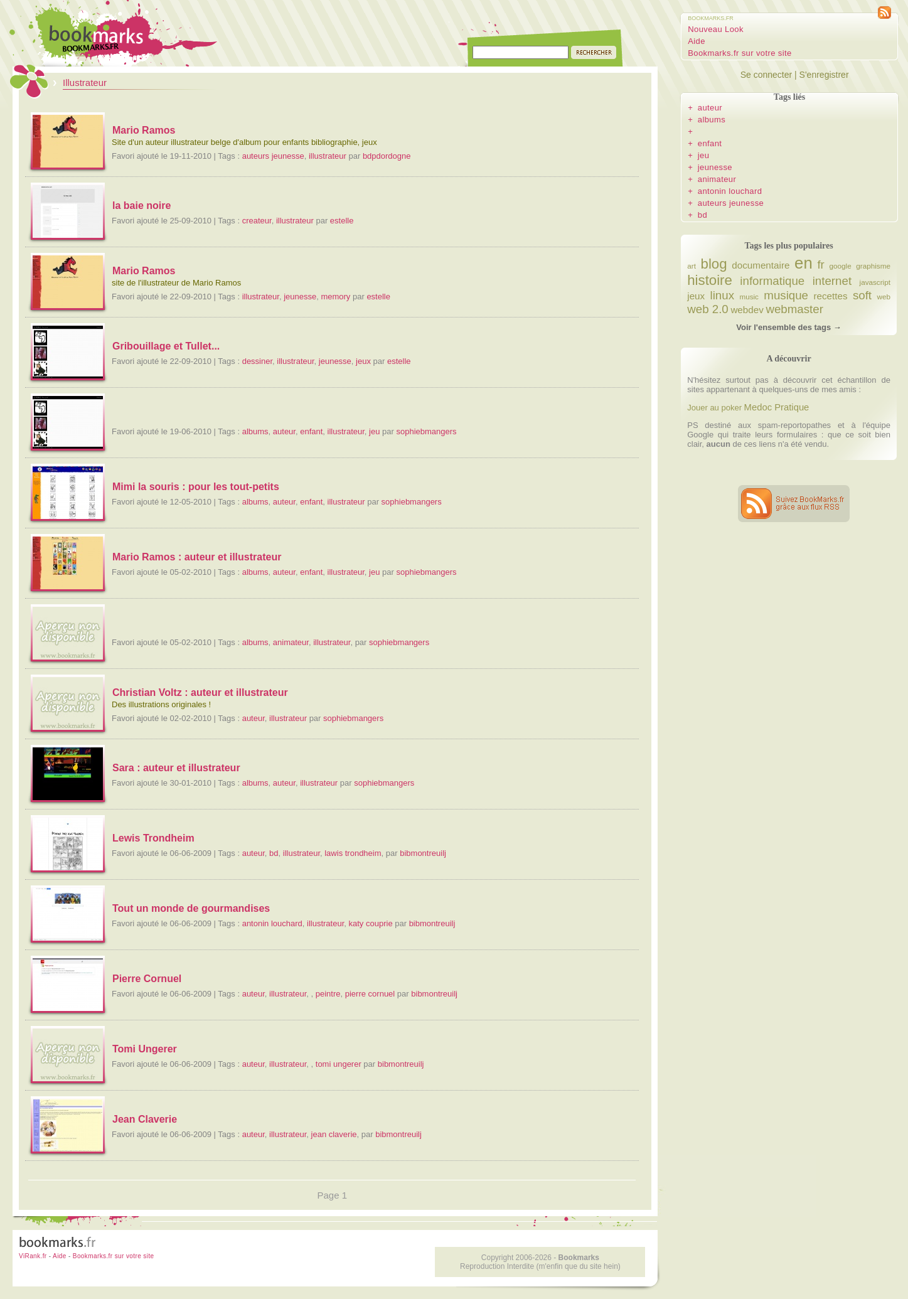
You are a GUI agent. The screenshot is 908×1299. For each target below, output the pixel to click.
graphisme (873, 266)
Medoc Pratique (776, 407)
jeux (363, 361)
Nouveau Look (716, 29)
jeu (374, 431)
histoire (709, 280)
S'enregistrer (824, 75)
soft (862, 295)
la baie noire (141, 205)
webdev (746, 309)
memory (335, 296)
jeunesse (300, 296)
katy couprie (371, 923)
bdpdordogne (387, 156)
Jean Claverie (144, 1119)
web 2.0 (708, 309)
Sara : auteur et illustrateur (176, 767)
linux (722, 295)
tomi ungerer (338, 1064)
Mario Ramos (143, 130)
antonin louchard (272, 923)
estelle (342, 220)
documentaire (760, 265)
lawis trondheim (352, 853)
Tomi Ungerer (144, 1049)
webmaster (794, 309)
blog (714, 264)
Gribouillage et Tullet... (166, 346)
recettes (830, 296)
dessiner (257, 361)
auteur (284, 431)
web (883, 296)
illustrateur (327, 156)
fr (820, 264)
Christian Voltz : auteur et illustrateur (200, 692)
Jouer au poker (714, 407)
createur (257, 220)
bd (273, 853)
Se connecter (766, 75)
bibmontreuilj (423, 853)
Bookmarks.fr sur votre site (739, 53)
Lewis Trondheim (153, 838)
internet (832, 280)
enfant (311, 431)
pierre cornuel (370, 993)
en (803, 263)
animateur (291, 642)
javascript (875, 282)
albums (255, 431)
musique (786, 295)
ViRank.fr (33, 1256)
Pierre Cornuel (146, 978)
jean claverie (334, 1134)
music (749, 296)
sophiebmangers (426, 431)
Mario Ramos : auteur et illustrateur (196, 557)
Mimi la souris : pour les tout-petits (195, 486)
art (691, 266)
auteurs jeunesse (273, 156)
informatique (772, 280)
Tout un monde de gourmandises (191, 908)
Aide (696, 41)
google (841, 266)
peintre (328, 993)
